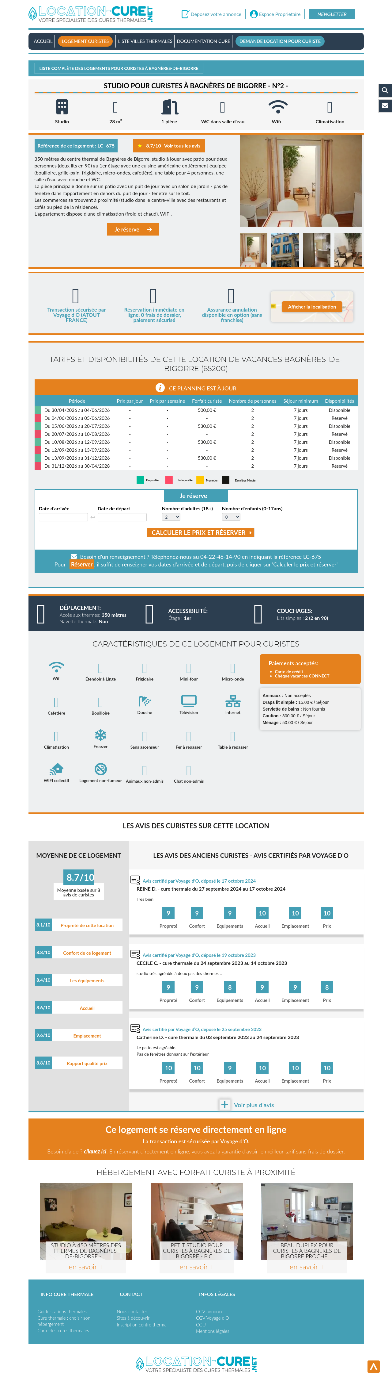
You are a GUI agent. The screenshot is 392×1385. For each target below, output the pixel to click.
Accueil (43, 41)
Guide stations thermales (62, 1311)
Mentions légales (212, 1331)
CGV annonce (209, 1311)
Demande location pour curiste (280, 41)
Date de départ (114, 508)
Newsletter (332, 14)
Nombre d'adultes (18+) (187, 508)
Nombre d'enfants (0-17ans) (252, 508)
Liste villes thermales (145, 41)
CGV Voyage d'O (212, 1318)
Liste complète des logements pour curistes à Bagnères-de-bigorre (119, 68)
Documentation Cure (203, 41)
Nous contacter (132, 1311)
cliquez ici (95, 1151)
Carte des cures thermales (63, 1330)
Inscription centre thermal (142, 1324)
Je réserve (133, 229)
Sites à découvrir (133, 1318)
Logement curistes (85, 41)
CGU (201, 1324)
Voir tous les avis (182, 145)
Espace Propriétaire (280, 14)
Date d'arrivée (54, 508)
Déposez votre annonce (216, 14)
